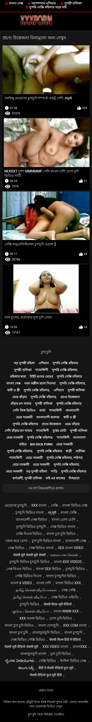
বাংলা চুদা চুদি (18, 632)
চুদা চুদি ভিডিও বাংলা (46, 541)
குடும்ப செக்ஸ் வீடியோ (31, 611)
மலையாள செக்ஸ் (64, 555)
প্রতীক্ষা (80, 451)
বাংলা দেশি (43, 583)
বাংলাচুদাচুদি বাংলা (33, 654)
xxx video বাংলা (55, 647)
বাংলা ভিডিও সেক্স (74, 505)
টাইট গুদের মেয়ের (41, 376)
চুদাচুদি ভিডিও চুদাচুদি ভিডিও (29, 562)
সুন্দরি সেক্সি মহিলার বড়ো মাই (47, 7)
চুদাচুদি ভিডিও (75, 569)
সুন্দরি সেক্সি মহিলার (65, 363)
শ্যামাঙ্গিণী (41, 370)
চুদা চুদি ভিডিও (61, 654)
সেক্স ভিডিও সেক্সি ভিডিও (28, 640)
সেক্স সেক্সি (68, 590)
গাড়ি (54, 471)
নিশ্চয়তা (74, 478)
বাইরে (22, 444)
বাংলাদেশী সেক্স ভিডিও (31, 519)
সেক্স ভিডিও (16, 548)
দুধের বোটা (59, 430)
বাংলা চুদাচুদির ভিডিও (61, 576)
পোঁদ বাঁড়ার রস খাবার (18, 430)
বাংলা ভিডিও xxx (68, 583)
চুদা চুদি (46, 352)
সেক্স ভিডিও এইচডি (64, 597)
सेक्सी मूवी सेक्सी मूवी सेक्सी (29, 555)
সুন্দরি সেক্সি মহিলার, (65, 370)
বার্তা (42, 410)
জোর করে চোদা (16, 541)
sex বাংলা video (71, 548)
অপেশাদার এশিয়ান (43, 3)
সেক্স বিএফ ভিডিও (19, 569)
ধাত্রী (69, 451)
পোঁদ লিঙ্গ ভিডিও (24, 410)
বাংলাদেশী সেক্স (75, 541)
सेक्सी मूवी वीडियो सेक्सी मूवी (21, 647)
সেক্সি (54, 505)
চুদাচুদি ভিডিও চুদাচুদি (31, 527)
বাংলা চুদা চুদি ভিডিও (60, 534)
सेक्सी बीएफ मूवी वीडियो (58, 604)
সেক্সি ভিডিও (47, 661)
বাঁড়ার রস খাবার (21, 403)
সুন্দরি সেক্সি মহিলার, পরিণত (64, 458)
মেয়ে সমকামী (24, 417)
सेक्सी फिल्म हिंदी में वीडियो (65, 640)
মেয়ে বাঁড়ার (19, 397)
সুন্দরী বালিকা (73, 3)
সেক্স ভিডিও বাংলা (62, 527)
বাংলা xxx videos (68, 562)
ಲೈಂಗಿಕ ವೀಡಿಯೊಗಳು (19, 661)
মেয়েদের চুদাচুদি (16, 505)
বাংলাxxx (80, 647)
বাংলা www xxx (66, 611)
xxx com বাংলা (75, 625)
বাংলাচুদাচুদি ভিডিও (46, 632)
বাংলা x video (21, 583)
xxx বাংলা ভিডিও (32, 618)
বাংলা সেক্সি (68, 512)
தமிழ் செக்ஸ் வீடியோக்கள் (36, 590)
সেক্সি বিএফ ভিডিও (29, 534)
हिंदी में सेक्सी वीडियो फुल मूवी (56, 668)
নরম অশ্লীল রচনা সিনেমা (40, 383)
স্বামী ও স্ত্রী (13, 390)
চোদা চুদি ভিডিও (60, 618)
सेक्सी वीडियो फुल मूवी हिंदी (46, 675)
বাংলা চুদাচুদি (73, 632)
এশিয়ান (44, 363)
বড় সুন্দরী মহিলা (24, 363)
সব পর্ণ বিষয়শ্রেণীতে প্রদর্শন (46, 488)
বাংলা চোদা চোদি (63, 519)
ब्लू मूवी (52, 512)
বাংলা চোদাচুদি (48, 625)
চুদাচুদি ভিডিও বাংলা (29, 512)
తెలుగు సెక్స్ (26, 668)
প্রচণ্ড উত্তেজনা (70, 397)
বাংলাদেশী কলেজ (47, 417)
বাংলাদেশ (79, 437)
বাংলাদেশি (72, 410)
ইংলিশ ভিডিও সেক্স (73, 661)
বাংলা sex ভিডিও (48, 569)
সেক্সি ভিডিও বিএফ (28, 576)
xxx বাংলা (38, 505)
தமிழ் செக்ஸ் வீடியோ (30, 597)
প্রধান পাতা (46, 690)
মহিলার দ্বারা (18, 376)
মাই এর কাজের (55, 478)
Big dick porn (41, 444)
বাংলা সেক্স (16, 3)
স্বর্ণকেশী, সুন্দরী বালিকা (27, 478)
